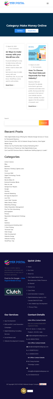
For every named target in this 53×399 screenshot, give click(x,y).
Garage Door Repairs (10, 187)
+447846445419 (33, 375)
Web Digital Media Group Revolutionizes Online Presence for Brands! (37, 280)
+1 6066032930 (33, 354)
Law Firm (7, 198)
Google (6, 189)
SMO (6, 220)
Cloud (6, 171)
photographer (8, 211)
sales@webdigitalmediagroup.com (38, 347)
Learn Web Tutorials (10, 200)
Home (29, 267)
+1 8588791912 (33, 350)
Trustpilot (30, 391)
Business (7, 166)
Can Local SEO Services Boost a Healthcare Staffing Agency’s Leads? (25, 150)
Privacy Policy (33, 307)
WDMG (20, 384)
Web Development (10, 234)
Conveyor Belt (8, 173)
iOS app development (11, 196)
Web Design (8, 232)
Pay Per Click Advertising (12, 209)
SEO (5, 218)
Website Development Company (14, 341)
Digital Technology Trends (12, 175)
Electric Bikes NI (9, 180)
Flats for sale (8, 184)
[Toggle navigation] (48, 3)
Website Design (9, 236)
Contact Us (31, 287)
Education (7, 177)
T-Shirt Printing (9, 227)
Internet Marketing (10, 193)
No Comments (13, 48)
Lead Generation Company (36, 294)
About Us (31, 274)
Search (6, 118)
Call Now (20, 31)
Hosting (6, 191)
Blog (5, 164)
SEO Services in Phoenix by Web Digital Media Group (20, 148)
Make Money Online (10, 202)
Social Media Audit (10, 337)
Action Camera (9, 162)
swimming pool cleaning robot (13, 225)
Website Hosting (9, 238)
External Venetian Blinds (11, 182)
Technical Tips (8, 229)
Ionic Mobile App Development (38, 303)
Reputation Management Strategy (14, 216)
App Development (10, 321)
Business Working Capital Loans (14, 168)
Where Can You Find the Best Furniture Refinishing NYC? (21, 146)
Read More (10, 85)
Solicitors (7, 223)
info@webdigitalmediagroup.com (37, 335)
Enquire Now (32, 31)
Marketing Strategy (10, 205)
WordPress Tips (9, 241)
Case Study (31, 290)
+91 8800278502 (33, 339)
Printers (6, 214)
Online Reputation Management (14, 207)
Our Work (31, 270)
